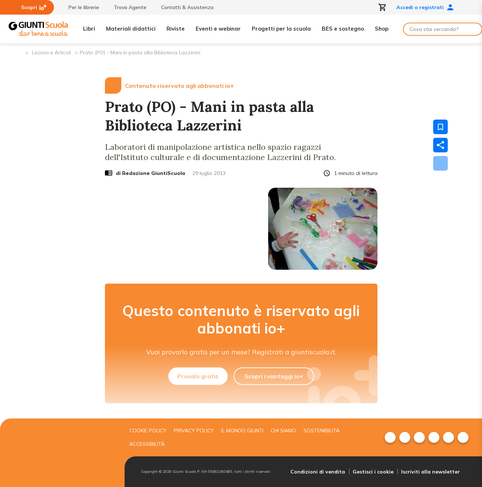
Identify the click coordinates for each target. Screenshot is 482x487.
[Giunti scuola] (64, 452)
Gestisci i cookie (373, 471)
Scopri (34, 7)
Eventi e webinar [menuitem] (218, 28)
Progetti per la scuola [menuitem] (281, 28)
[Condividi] (440, 145)
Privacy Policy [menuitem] (194, 430)
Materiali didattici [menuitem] (131, 28)
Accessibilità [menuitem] (147, 444)
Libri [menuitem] (89, 28)
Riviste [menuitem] (175, 28)
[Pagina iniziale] (19, 52)
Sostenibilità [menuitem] (321, 430)
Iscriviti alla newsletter (430, 471)
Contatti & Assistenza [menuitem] (183, 7)
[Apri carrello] (382, 7)
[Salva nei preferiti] (440, 127)
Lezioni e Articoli (51, 52)
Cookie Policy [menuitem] (147, 430)
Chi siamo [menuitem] (283, 430)
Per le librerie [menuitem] (80, 7)
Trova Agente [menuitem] (126, 7)
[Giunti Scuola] (38, 29)
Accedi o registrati (425, 7)
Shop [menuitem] (381, 28)
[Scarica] (440, 163)
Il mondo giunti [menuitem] (242, 430)
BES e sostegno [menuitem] (343, 28)
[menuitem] (390, 437)
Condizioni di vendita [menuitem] (317, 471)
